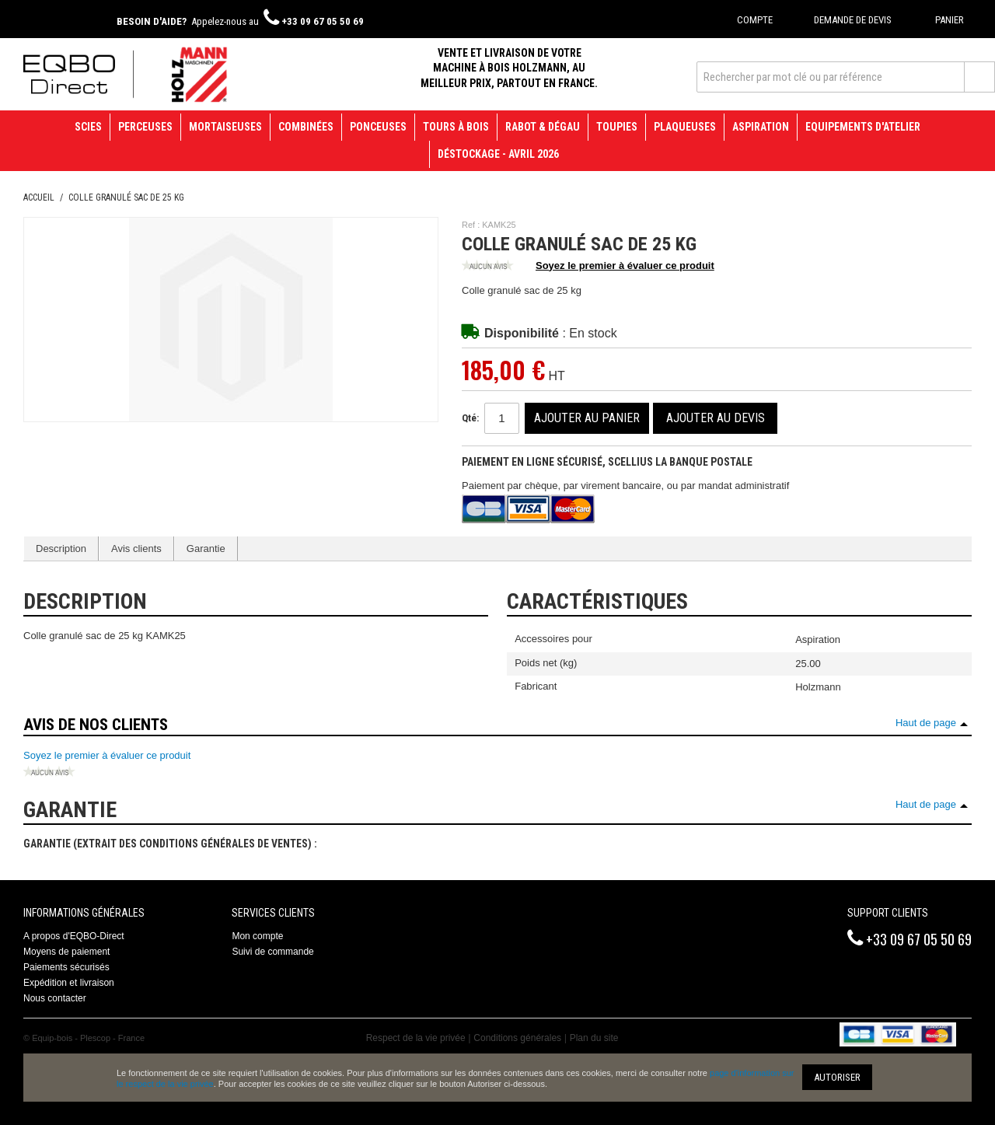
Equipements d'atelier (862, 127)
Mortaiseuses (225, 127)
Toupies (616, 127)
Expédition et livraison (68, 982)
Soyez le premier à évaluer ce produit (588, 266)
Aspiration (760, 127)
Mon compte (257, 936)
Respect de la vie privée (416, 1037)
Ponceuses (378, 127)
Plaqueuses (685, 127)
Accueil (38, 197)
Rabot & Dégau (542, 127)
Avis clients (136, 548)
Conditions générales (517, 1037)
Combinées (305, 127)
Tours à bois (456, 127)
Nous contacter (54, 998)
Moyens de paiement (66, 951)
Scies (88, 127)
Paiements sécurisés (66, 967)
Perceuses (145, 127)
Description (61, 548)
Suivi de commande (272, 951)
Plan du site (594, 1037)
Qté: (470, 418)
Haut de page (926, 722)
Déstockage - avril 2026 (498, 154)
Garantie (206, 548)
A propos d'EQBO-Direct (73, 936)
